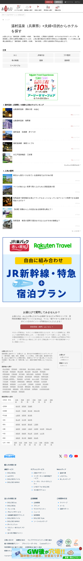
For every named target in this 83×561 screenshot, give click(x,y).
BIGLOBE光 (11, 473)
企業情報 (34, 498)
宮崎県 (40, 444)
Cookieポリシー (45, 543)
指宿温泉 (22, 391)
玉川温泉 (44, 386)
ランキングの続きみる (72, 165)
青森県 (22, 401)
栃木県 (18, 406)
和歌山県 (49, 429)
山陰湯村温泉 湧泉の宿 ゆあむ (26, 109)
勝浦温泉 (5, 384)
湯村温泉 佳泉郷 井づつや (24, 132)
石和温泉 (20, 376)
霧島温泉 (28, 386)
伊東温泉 (36, 376)
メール (62, 506)
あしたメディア (65, 479)
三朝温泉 (30, 384)
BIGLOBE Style (39, 518)
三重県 (36, 424)
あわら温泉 (35, 379)
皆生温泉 (45, 384)
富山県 (18, 420)
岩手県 (28, 401)
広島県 (36, 433)
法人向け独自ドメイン (15, 533)
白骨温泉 (5, 376)
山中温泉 (27, 379)
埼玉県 (18, 411)
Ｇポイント (63, 365)
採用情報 (37, 515)
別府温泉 (13, 386)
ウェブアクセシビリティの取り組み (40, 540)
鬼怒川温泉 (29, 374)
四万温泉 (22, 374)
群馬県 (24, 406)
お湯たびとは (64, 357)
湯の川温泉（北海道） (35, 369)
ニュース (37, 512)
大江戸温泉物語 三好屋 (22, 154)
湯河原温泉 (28, 376)
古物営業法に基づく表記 (33, 547)
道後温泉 (13, 384)
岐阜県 (24, 424)
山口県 (42, 433)
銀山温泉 (35, 371)
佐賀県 (20, 444)
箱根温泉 (15, 389)
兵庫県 (36, 429)
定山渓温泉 (6, 369)
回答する (49, 2)
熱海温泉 (14, 391)
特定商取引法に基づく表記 (13, 547)
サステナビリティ (40, 509)
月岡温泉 (13, 376)
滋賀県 (18, 429)
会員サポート (64, 509)
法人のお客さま (10, 498)
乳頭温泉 (46, 369)
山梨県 (18, 415)
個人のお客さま (10, 464)
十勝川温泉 (22, 369)
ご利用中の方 (62, 498)
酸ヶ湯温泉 (35, 386)
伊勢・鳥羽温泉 (25, 389)
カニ (15, 55)
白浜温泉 (44, 381)
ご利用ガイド (64, 360)
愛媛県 (30, 438)
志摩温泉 (35, 389)
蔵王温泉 (28, 371)
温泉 (41, 60)
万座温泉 (14, 374)
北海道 (16, 401)
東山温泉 (20, 371)
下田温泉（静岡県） (9, 379)
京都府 (24, 429)
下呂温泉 (5, 381)
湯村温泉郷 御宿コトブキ (23, 143)
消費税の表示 (20, 540)
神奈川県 (37, 411)
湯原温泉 (5, 386)
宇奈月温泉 (44, 379)
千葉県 (24, 411)
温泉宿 (67, 60)
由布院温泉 (6, 391)
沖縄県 (52, 444)
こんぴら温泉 (22, 384)
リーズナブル (15, 65)
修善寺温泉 (44, 376)
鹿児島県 (46, 444)
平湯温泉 (13, 381)
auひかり (10, 476)
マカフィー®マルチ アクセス (15, 528)
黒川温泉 (20, 386)
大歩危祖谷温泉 (44, 389)
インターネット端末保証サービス (43, 477)
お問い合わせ (8, 540)
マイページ (69, 2)
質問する (58, 2)
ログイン (77, 2)
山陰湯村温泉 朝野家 (21, 121)
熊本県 (30, 444)
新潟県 (30, 415)
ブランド (37, 506)
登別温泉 (14, 369)
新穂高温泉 (21, 381)
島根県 (24, 433)
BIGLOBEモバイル (13, 479)
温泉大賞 (63, 473)
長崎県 (25, 444)
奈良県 (42, 429)
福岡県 (15, 444)
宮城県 (34, 401)
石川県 (24, 420)
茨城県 (30, 406)
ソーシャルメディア (40, 521)
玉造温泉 (38, 384)
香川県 (24, 438)
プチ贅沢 (67, 55)
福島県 (51, 401)
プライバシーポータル (29, 543)
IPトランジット (12, 524)
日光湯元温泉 (7, 389)
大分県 (35, 444)
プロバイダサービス (14, 512)
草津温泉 (42, 371)
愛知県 (30, 424)
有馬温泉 (36, 381)
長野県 (24, 415)
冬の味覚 (15, 60)
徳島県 (18, 438)
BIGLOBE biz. (12, 502)
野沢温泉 (45, 374)
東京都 (30, 411)
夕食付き (41, 55)
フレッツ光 (11, 509)
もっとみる (76, 231)
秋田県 (39, 401)
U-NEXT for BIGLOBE (41, 487)
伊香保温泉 (6, 374)
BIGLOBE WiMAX (13, 482)
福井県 (30, 420)
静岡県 (18, 424)
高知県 (36, 438)
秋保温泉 (13, 371)
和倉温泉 (20, 379)
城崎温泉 (29, 381)
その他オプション (40, 490)
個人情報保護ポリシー (11, 543)
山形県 (45, 401)
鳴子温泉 (5, 371)
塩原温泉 (38, 374)
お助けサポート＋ (40, 473)
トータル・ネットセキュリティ (43, 482)
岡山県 (30, 433)
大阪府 (30, 429)
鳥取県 (18, 433)
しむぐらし (63, 476)
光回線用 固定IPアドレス (15, 515)
